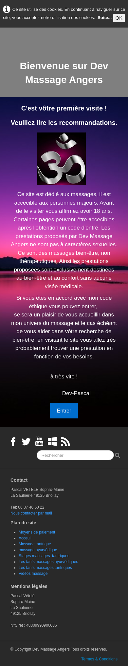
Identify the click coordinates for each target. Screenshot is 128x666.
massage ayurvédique (38, 550)
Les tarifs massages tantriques (45, 567)
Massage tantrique (35, 544)
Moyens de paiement (37, 532)
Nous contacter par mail (31, 513)
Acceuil (25, 538)
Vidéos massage (33, 573)
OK (119, 18)
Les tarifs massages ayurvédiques (48, 561)
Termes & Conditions (99, 659)
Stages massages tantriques (44, 556)
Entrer (64, 411)
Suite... (105, 17)
